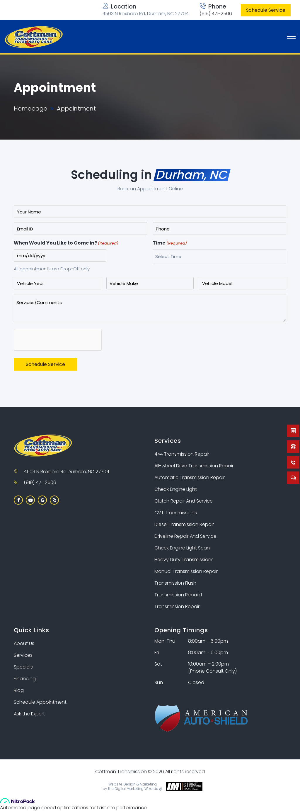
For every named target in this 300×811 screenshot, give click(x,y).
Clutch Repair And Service (183, 501)
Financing (25, 678)
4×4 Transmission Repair (181, 454)
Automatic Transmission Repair (189, 477)
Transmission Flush (175, 583)
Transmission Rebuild (178, 594)
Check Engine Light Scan (182, 547)
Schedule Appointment (40, 702)
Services (23, 655)
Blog (19, 690)
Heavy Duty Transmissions (184, 559)
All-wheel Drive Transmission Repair (193, 465)
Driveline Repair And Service (185, 536)
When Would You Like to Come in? (66, 243)
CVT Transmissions (175, 512)
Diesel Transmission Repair (184, 524)
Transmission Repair (177, 606)
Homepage (30, 108)
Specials (23, 667)
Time (170, 243)
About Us (24, 643)
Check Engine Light (175, 489)
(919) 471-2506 (216, 13)
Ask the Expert (29, 713)
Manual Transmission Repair (186, 571)
